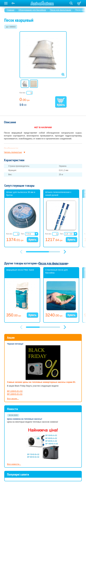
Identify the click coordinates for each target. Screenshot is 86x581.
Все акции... (13, 398)
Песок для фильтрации (60, 10)
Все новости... (14, 464)
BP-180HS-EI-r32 (14, 394)
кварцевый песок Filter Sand (20, 270)
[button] (65, 252)
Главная (10, 10)
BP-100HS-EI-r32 (14, 391)
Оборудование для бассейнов (32, 10)
